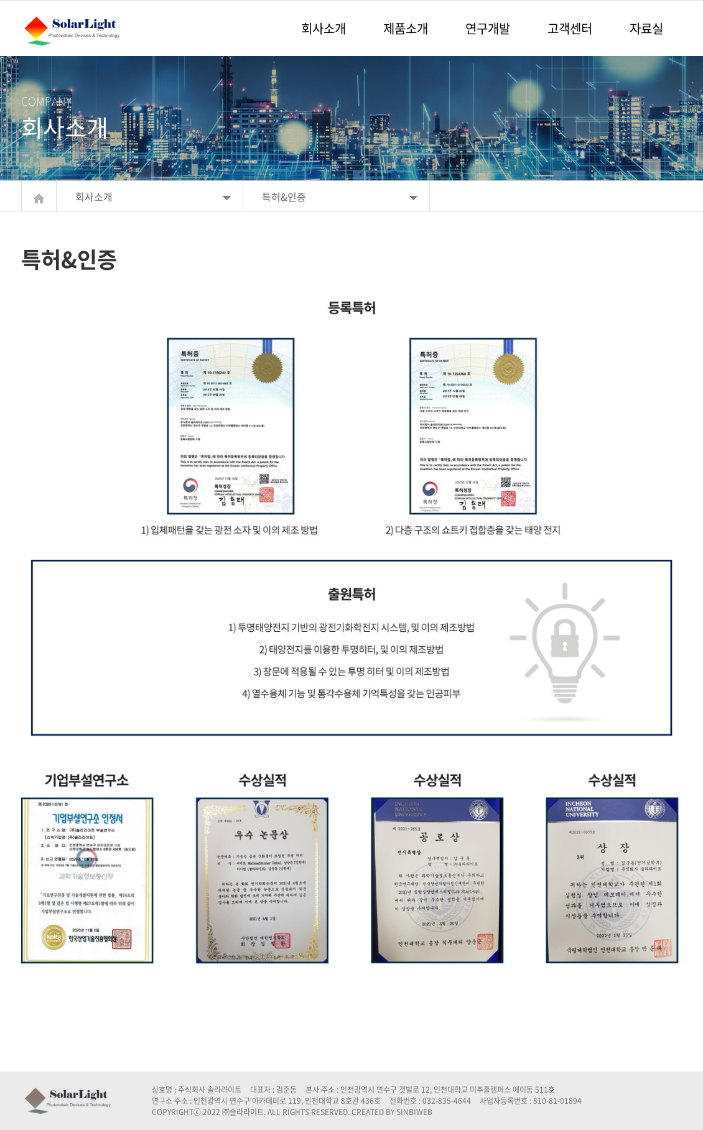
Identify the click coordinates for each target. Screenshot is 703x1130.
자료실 (646, 28)
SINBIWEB (414, 1112)
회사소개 (323, 28)
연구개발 (487, 28)
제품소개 (405, 28)
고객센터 (569, 28)
